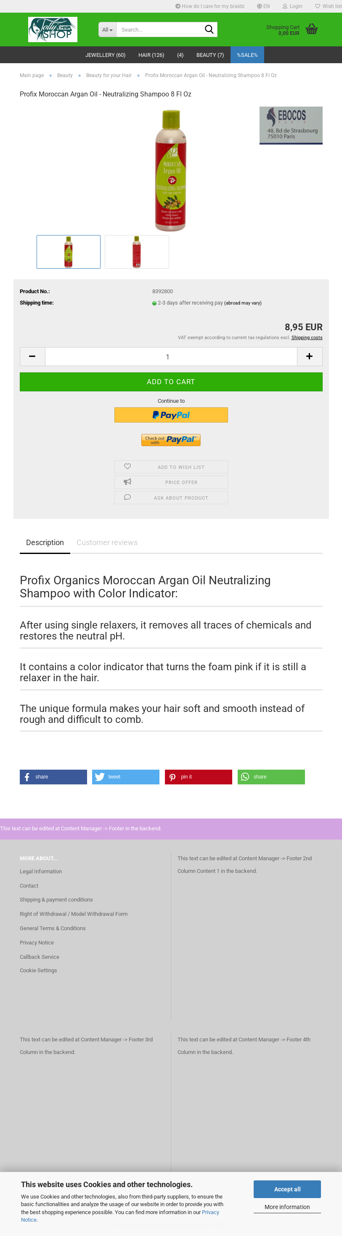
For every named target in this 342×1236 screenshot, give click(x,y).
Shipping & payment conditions (56, 899)
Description (45, 542)
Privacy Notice (37, 942)
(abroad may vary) (243, 303)
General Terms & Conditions (53, 928)
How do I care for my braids (209, 6)
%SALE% (247, 55)
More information (287, 1207)
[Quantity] (171, 356)
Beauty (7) (210, 55)
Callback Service (39, 957)
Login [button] (292, 6)
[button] (263, 6)
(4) (180, 55)
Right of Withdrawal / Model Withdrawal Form (73, 914)
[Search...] (107, 29)
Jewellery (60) (105, 55)
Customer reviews (107, 542)
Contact (29, 886)
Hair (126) (151, 55)
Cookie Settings (38, 970)
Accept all (287, 1189)
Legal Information (41, 871)
